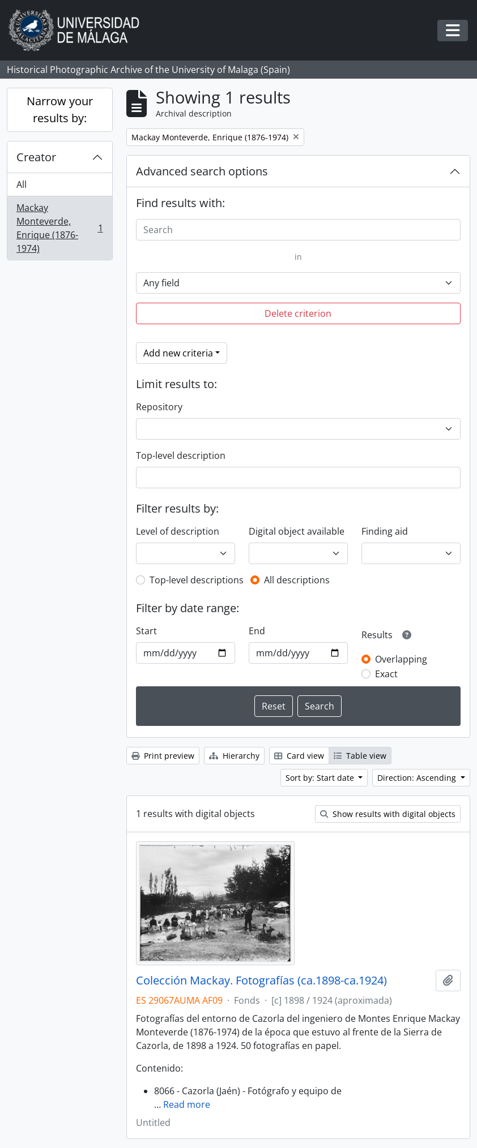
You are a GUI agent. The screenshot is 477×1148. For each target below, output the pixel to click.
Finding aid (384, 531)
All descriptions (297, 580)
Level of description (177, 531)
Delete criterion (298, 313)
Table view (360, 755)
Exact (386, 674)
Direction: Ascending (417, 777)
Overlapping (401, 659)
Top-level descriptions (197, 580)
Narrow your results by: (60, 109)
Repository (159, 407)
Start (146, 631)
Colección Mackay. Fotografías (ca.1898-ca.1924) (261, 980)
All (21, 184)
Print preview (162, 755)
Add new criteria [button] (178, 353)
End (257, 631)
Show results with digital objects (387, 814)
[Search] (298, 229)
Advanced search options (202, 171)
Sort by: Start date (321, 777)
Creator (36, 157)
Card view (299, 755)
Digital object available (296, 531)
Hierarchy (234, 755)
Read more (186, 1104)
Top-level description (180, 455)
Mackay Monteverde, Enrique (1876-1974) (59, 228)
